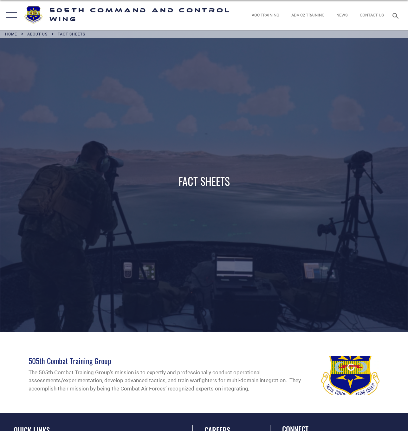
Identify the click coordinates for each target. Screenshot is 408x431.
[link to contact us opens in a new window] (371, 15)
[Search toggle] (396, 15)
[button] (10, 15)
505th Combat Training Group (70, 360)
